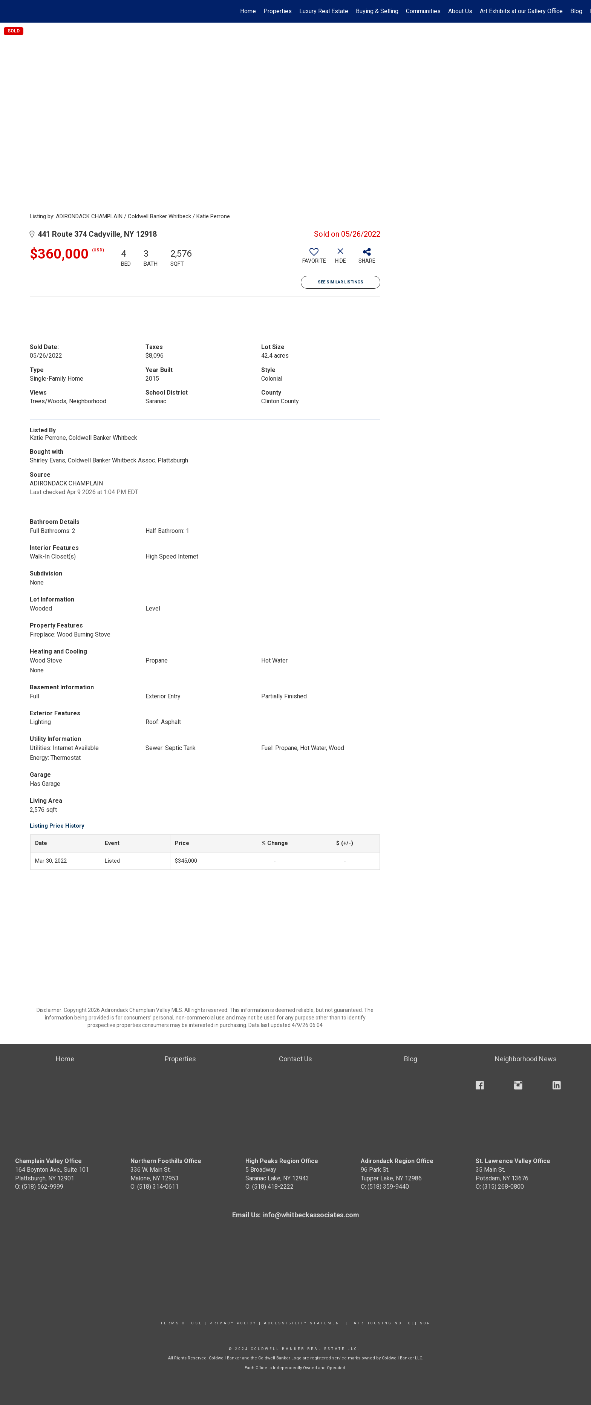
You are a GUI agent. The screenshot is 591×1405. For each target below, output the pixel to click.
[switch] (314, 258)
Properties (277, 11)
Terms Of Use (181, 1323)
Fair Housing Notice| (384, 1323)
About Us (460, 11)
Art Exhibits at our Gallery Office (521, 11)
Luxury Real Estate (323, 11)
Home (248, 11)
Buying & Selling (377, 11)
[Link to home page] (10, 11)
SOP (425, 1323)
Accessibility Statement (303, 1323)
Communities (423, 11)
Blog (576, 11)
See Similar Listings (340, 282)
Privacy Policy (233, 1323)
